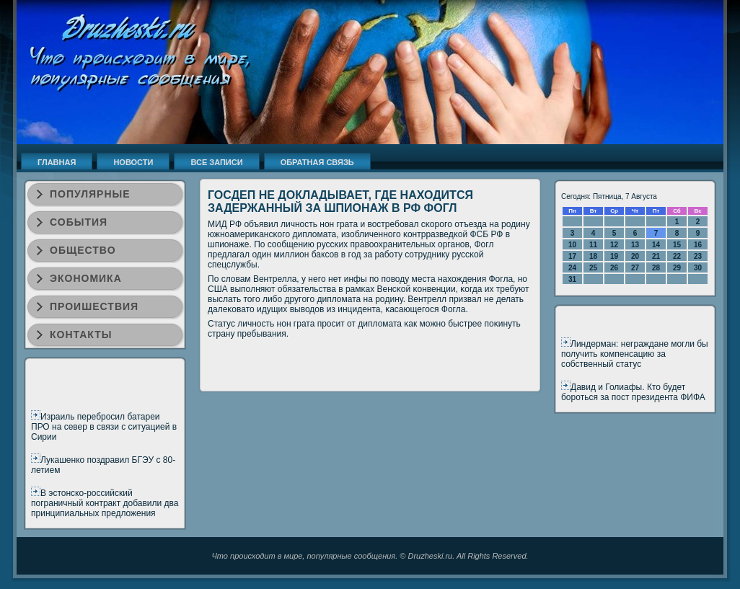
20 (635, 256)
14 (656, 245)
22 (677, 256)
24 (572, 268)
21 (656, 256)
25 (593, 268)
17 (572, 256)
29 (677, 268)
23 (698, 256)
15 (677, 245)
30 (698, 268)
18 (593, 256)
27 (635, 268)
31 (572, 279)
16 (698, 245)
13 (635, 245)
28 (656, 268)
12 (614, 245)
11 (593, 245)
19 (614, 256)
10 (572, 245)
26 (614, 268)
